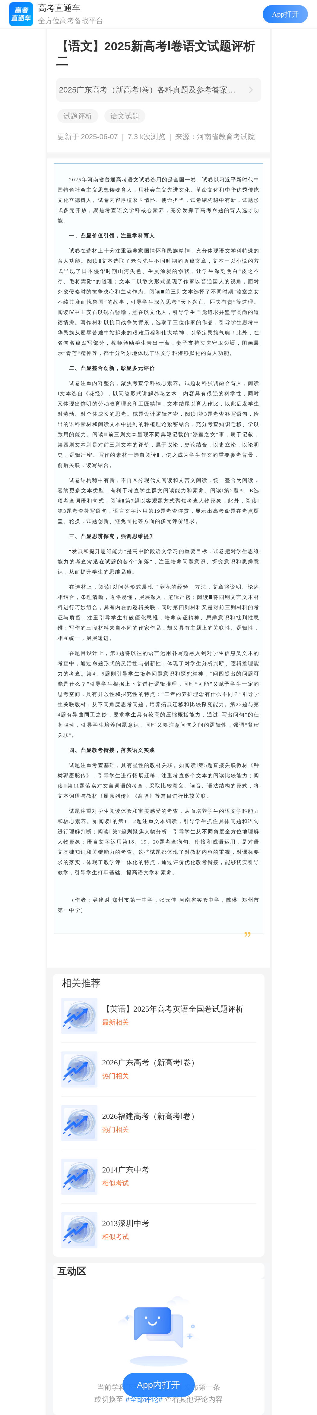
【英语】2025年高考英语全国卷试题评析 (172, 1009)
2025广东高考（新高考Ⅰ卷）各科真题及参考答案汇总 (149, 89)
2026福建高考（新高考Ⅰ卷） (150, 1116)
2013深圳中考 (125, 1223)
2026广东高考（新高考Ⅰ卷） (150, 1062)
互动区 (71, 1271)
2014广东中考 (125, 1170)
